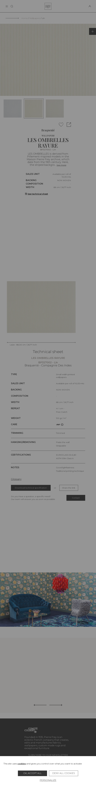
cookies (21, 763)
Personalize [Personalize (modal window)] (48, 780)
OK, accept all (32, 773)
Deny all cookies (63, 773)
